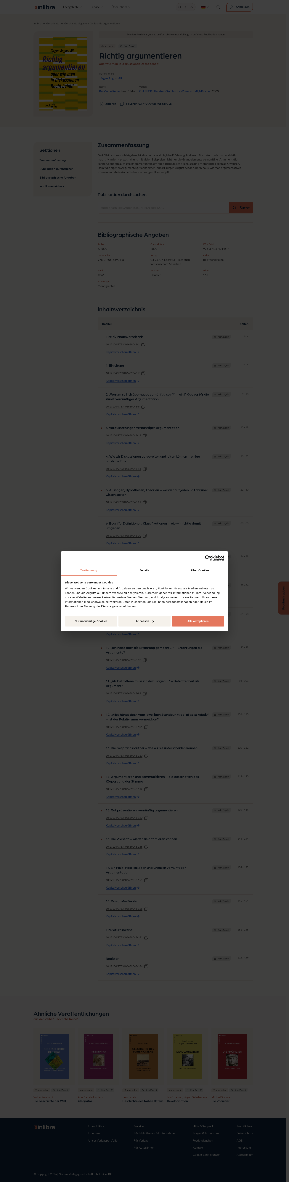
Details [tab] (144, 570)
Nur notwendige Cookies (91, 621)
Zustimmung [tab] (88, 570)
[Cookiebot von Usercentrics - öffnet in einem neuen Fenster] (208, 558)
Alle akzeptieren (197, 621)
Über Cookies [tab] (200, 570)
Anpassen (145, 621)
